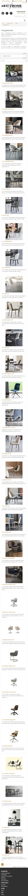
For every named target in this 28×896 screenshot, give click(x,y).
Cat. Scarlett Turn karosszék (8, 692)
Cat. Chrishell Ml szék (7, 241)
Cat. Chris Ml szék (6, 189)
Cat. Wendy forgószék (7, 745)
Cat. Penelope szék (6, 532)
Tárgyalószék (6, 24)
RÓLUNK (3, 877)
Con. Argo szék (5, 827)
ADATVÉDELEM (4, 880)
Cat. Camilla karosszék (7, 135)
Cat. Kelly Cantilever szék (8, 373)
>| (9, 864)
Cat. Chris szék (5, 215)
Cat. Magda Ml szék (6, 453)
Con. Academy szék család (8, 773)
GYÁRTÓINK (3, 874)
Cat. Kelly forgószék (6, 400)
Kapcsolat (3, 884)
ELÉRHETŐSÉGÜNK (5, 873)
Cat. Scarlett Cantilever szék (8, 666)
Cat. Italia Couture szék (7, 320)
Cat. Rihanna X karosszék (8, 639)
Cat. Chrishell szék (6, 267)
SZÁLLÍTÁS (3, 879)
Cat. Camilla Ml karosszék (8, 161)
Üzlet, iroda (9, 23)
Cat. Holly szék (5, 293)
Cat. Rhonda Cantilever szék (8, 584)
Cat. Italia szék (5, 347)
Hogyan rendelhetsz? (18, 1)
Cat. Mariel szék (5, 506)
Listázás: (25, 58)
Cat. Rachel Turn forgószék (8, 558)
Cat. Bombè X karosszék (7, 109)
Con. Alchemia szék (6, 801)
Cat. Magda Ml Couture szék (8, 427)
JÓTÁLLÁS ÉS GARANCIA (6, 876)
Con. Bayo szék (5, 855)
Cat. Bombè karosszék (7, 83)
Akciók (2, 890)
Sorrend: (25, 53)
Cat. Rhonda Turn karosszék (8, 612)
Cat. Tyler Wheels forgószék (8, 719)
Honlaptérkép (4, 886)
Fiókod (2, 894)
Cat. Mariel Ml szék (6, 479)
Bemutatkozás (6, 1)
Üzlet (16, 23)
